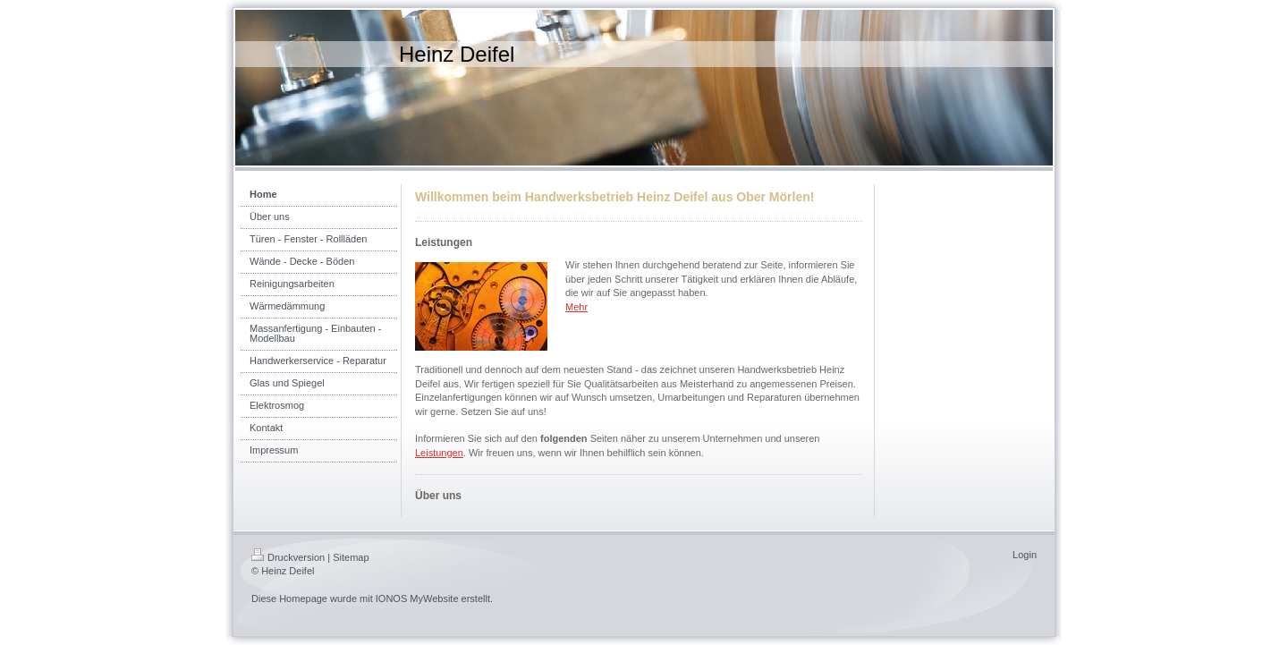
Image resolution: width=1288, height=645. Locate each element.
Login (1025, 554)
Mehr (576, 306)
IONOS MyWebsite (417, 598)
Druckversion (288, 557)
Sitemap (351, 557)
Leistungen (439, 452)
